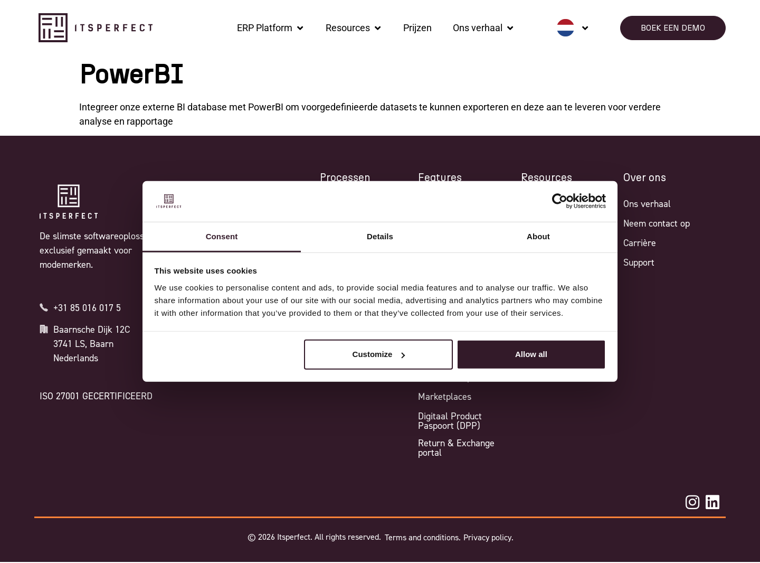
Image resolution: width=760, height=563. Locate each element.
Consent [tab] (222, 236)
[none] (573, 27)
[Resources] (354, 27)
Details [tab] (380, 236)
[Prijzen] (417, 27)
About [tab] (538, 236)
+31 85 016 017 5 (87, 308)
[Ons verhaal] (483, 27)
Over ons (644, 178)
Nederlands (75, 358)
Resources (546, 178)
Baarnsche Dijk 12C (91, 329)
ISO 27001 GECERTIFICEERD (96, 396)
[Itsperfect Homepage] (69, 202)
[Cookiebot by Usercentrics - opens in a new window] (560, 201)
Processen (345, 178)
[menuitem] (573, 27)
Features (440, 178)
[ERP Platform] (270, 27)
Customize (379, 354)
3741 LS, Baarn (83, 343)
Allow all (531, 354)
